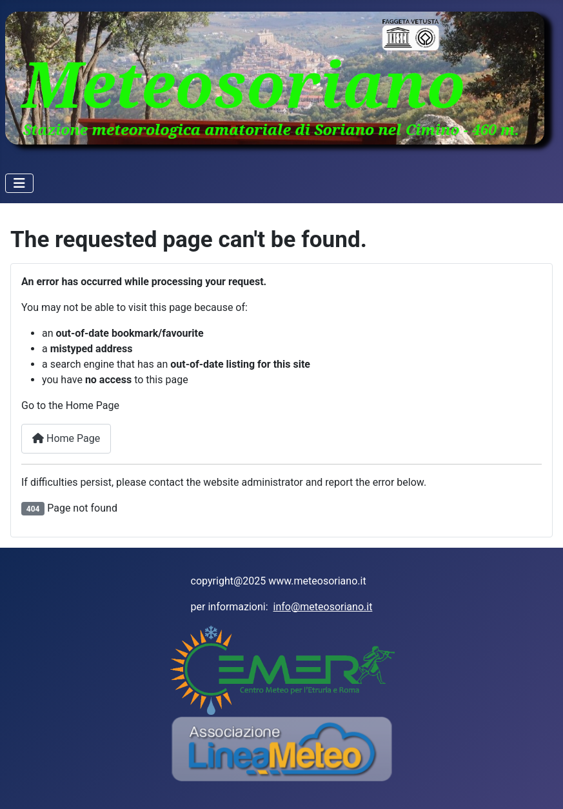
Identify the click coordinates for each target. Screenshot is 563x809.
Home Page (66, 438)
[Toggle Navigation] (19, 183)
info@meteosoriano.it (323, 607)
